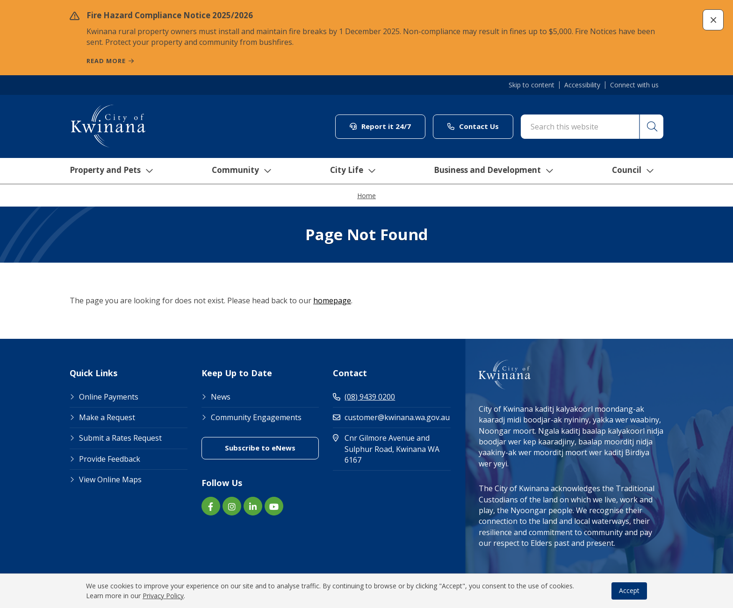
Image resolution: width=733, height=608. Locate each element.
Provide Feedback (109, 459)
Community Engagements (256, 417)
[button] (713, 19)
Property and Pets (108, 171)
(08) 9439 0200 (364, 397)
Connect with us (634, 85)
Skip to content (531, 85)
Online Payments (108, 397)
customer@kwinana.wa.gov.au (391, 417)
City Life (351, 171)
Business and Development (494, 171)
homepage (332, 300)
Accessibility (582, 85)
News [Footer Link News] (220, 397)
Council (635, 171)
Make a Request (107, 417)
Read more (106, 61)
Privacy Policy (163, 595)
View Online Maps (110, 479)
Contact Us (473, 126)
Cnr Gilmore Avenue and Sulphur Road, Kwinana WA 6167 (387, 449)
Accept (629, 590)
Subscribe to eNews (260, 447)
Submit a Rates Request (120, 438)
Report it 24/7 (380, 126)
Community (240, 171)
